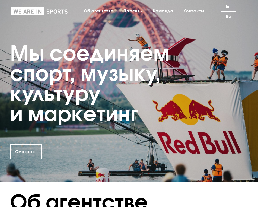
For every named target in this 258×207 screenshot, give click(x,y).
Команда (163, 10)
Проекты (133, 10)
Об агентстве (98, 10)
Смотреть (26, 151)
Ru (228, 16)
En (228, 6)
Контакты (193, 10)
